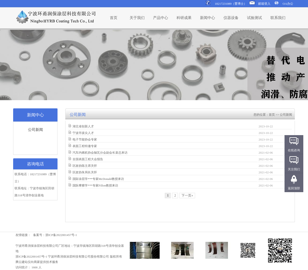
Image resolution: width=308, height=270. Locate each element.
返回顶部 (294, 188)
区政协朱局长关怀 (85, 172)
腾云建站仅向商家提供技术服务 (36, 262)
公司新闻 (35, 130)
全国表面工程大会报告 (88, 159)
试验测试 (254, 18)
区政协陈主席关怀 (85, 165)
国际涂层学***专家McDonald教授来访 (98, 179)
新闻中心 (207, 18)
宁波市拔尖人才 (83, 133)
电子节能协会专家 (85, 139)
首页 (113, 18)
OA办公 (288, 3)
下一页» (187, 195)
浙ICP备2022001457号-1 (61, 235)
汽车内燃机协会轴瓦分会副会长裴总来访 (100, 152)
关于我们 (137, 18)
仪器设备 (231, 18)
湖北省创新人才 (83, 126)
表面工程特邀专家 (85, 146)
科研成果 (184, 18)
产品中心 (160, 18)
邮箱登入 (264, 3)
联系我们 (277, 18)
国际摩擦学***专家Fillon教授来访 (95, 185)
